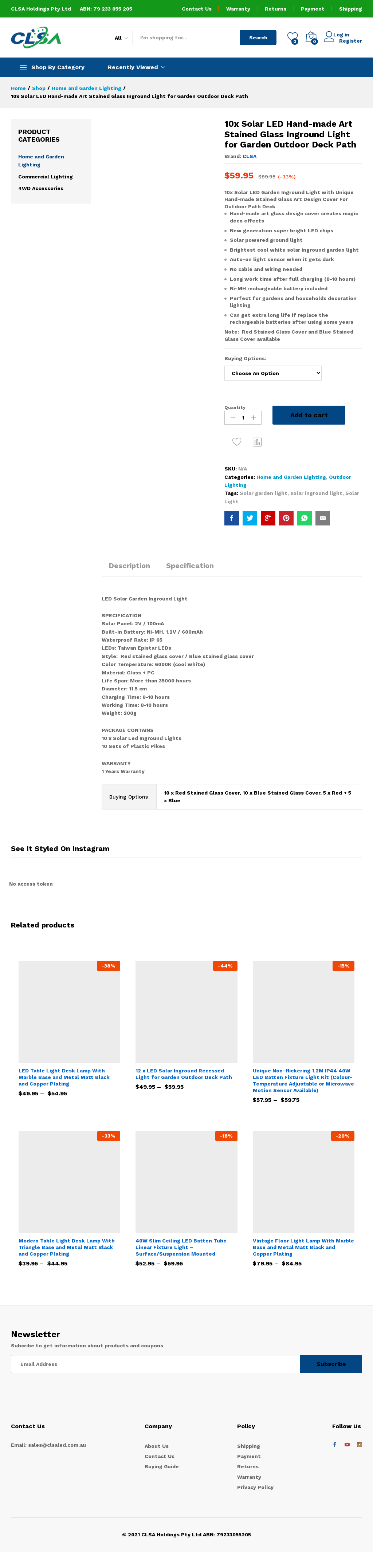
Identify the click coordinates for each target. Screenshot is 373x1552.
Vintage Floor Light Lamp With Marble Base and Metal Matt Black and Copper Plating (303, 1247)
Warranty (238, 9)
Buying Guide (162, 1466)
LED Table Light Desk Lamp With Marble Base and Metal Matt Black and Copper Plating (64, 1077)
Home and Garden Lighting (291, 477)
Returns (275, 9)
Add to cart (309, 415)
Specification (190, 565)
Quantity (235, 407)
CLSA (249, 156)
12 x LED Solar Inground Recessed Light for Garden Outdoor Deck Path (184, 1074)
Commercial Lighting (45, 177)
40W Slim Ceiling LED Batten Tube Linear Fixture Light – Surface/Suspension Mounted (181, 1247)
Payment (313, 9)
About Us (157, 1446)
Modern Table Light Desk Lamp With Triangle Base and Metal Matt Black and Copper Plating (67, 1247)
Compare (257, 442)
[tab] (129, 569)
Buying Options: (246, 358)
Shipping (350, 9)
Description (129, 565)
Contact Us (197, 9)
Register (350, 40)
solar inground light (316, 493)
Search (258, 37)
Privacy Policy (255, 1487)
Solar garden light (263, 493)
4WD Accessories (40, 188)
